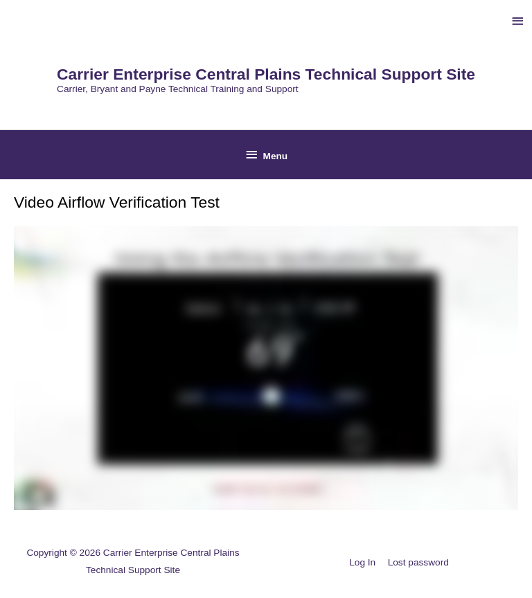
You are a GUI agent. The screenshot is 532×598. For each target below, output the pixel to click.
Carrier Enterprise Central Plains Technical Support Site (266, 74)
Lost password (418, 562)
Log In (362, 562)
